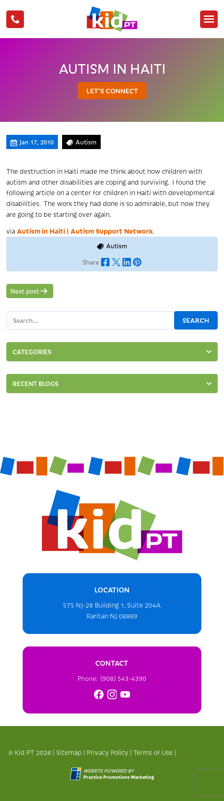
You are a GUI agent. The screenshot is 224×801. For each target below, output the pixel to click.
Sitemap (69, 752)
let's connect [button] (112, 90)
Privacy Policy (107, 752)
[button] (15, 19)
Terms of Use (153, 752)
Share (91, 262)
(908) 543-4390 (123, 678)
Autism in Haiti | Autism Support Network (85, 230)
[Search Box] (112, 320)
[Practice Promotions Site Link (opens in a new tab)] (76, 774)
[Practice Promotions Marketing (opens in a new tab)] (118, 777)
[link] (98, 694)
